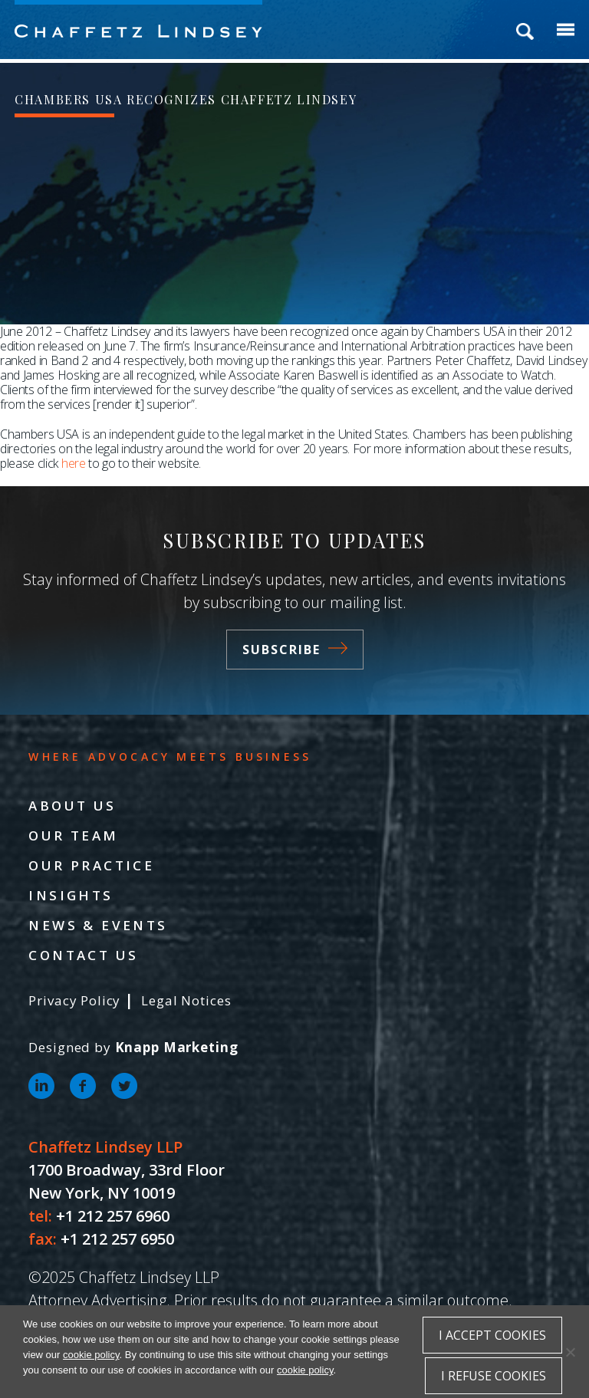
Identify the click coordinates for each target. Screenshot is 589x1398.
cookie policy (91, 1354)
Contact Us (83, 955)
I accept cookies (492, 1335)
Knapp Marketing (177, 1047)
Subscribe (294, 649)
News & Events (97, 925)
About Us (72, 805)
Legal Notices (186, 1000)
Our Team (73, 835)
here (73, 463)
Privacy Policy (74, 1000)
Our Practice (91, 865)
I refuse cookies (493, 1375)
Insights (70, 895)
